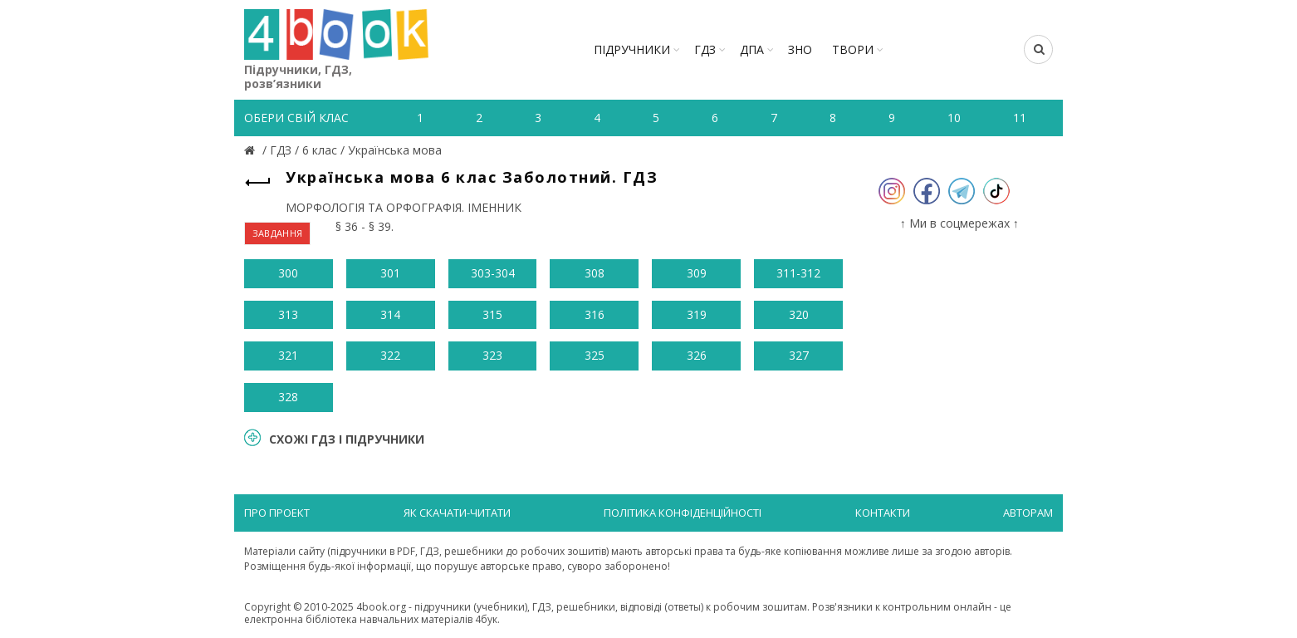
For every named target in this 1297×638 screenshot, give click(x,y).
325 (594, 355)
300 (288, 273)
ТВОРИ (853, 49)
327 (799, 355)
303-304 (493, 273)
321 (288, 355)
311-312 (798, 273)
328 (288, 397)
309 (697, 273)
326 (697, 355)
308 (594, 273)
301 (390, 273)
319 (697, 314)
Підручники (632, 49)
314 (390, 314)
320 (799, 314)
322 (390, 355)
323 (492, 355)
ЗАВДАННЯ (277, 233)
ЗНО (800, 49)
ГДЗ (705, 49)
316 (594, 314)
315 (492, 314)
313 (288, 314)
